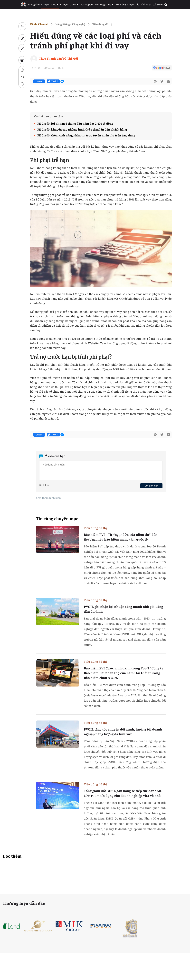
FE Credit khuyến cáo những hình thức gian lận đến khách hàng (82, 129)
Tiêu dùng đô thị (102, 24)
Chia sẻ (39, 81)
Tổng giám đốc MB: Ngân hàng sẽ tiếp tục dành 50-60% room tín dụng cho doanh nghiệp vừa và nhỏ (123, 793)
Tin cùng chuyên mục (57, 518)
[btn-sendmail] (168, 81)
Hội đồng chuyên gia (127, 4)
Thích (53, 81)
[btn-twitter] (162, 81)
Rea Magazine (104, 4)
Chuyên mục (49, 4)
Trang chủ (34, 4)
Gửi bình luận (151, 485)
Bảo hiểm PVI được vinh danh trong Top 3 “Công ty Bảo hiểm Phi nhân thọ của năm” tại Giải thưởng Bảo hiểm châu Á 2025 (123, 673)
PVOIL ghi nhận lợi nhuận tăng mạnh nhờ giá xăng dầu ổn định (123, 609)
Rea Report (86, 4)
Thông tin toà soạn (152, 4)
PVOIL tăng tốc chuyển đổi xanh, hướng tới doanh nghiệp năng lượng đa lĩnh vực (123, 731)
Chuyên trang (69, 4)
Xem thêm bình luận (48, 497)
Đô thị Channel (39, 24)
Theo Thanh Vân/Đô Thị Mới (58, 58)
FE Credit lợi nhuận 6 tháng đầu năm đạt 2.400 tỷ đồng (75, 123)
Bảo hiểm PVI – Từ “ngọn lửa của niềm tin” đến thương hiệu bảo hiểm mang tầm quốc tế (120, 537)
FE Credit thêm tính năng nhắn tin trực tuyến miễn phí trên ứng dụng (86, 135)
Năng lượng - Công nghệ (70, 24)
